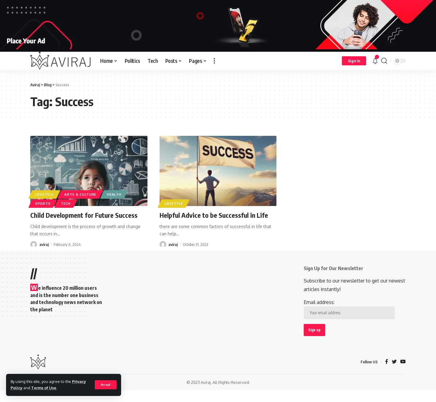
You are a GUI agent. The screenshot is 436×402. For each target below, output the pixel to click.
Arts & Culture (80, 194)
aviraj (44, 244)
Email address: (349, 309)
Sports (42, 203)
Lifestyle (44, 194)
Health (114, 194)
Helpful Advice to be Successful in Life (214, 215)
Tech (66, 203)
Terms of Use (43, 387)
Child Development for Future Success (83, 215)
